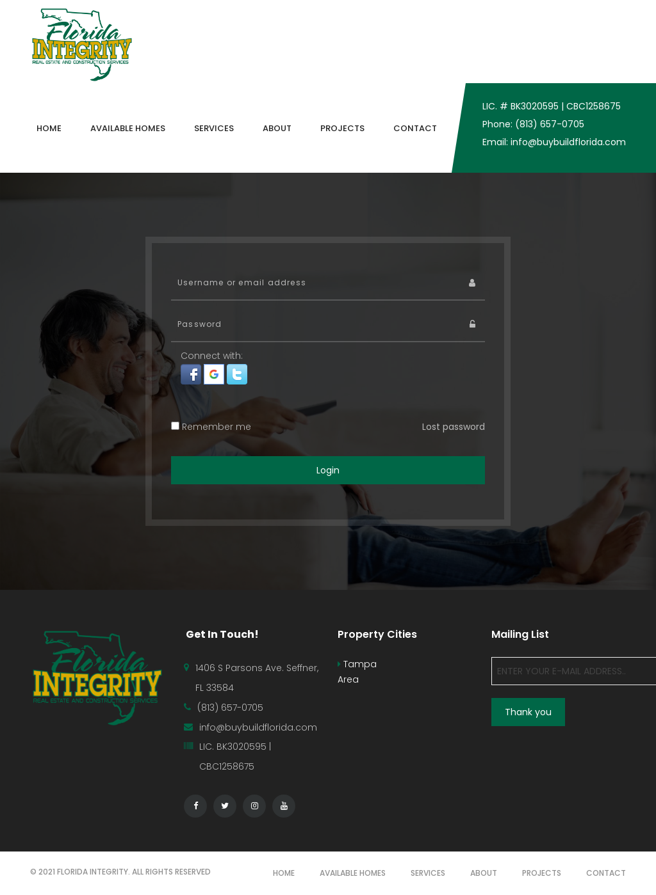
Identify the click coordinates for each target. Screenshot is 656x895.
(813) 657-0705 (230, 707)
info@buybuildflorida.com (258, 727)
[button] (192, 373)
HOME (284, 872)
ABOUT (483, 872)
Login (328, 470)
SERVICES (428, 872)
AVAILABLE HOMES (353, 872)
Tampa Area (357, 672)
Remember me (211, 426)
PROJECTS (541, 872)
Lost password (453, 426)
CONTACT (606, 872)
